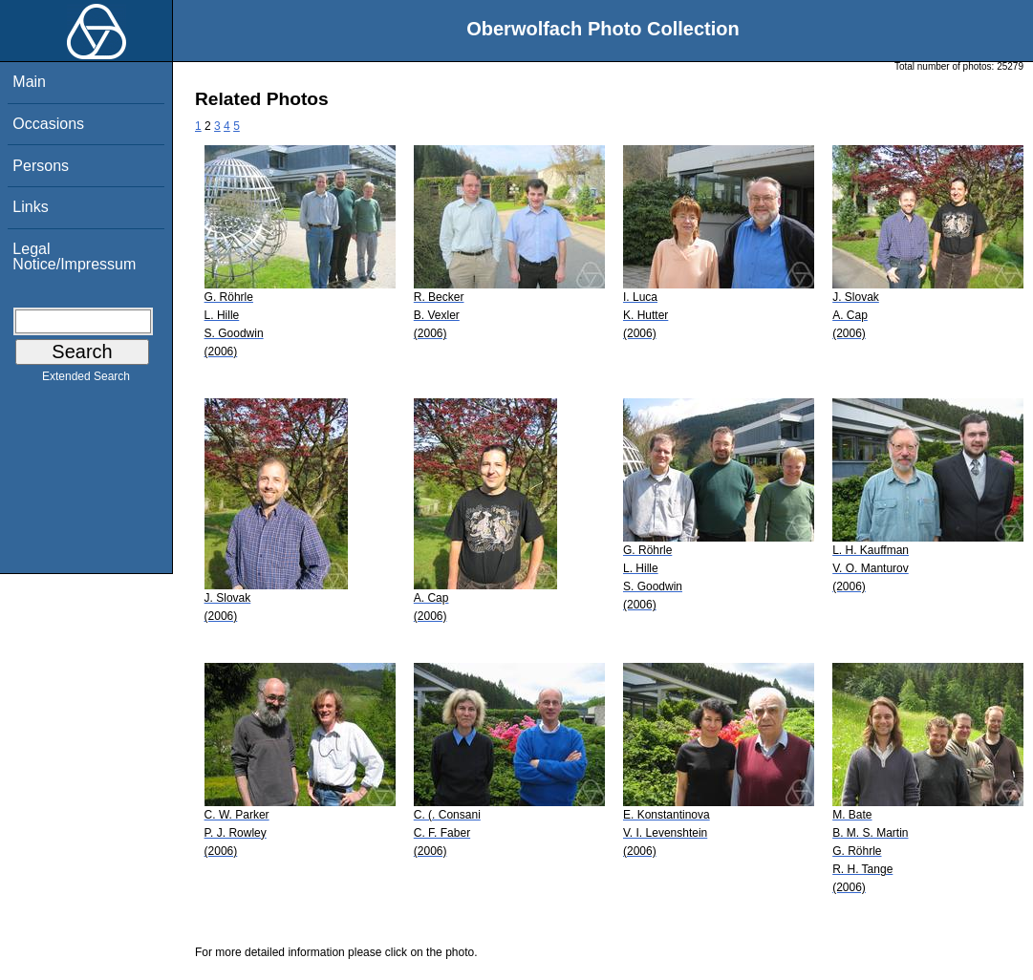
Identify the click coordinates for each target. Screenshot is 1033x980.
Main (29, 82)
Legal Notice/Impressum (74, 256)
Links (30, 207)
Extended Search (86, 380)
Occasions (48, 124)
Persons (40, 166)
